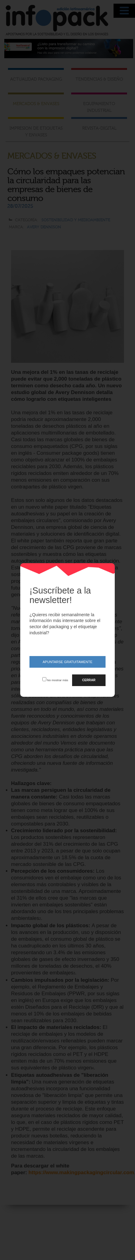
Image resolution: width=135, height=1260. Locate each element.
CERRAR (88, 680)
